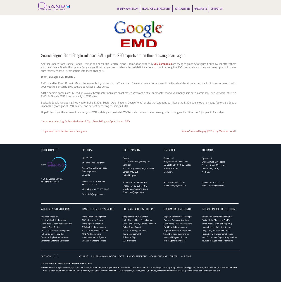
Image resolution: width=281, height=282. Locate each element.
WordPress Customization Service (56, 223)
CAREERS (174, 256)
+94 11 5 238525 (97, 181)
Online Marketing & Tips (78, 121)
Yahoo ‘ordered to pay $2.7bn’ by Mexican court (208, 131)
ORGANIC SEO (200, 8)
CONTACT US (217, 8)
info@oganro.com (96, 194)
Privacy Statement (137, 256)
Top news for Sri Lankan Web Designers (64, 131)
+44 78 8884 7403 (139, 189)
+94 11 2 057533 (90, 184)
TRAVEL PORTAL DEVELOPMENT (156, 8)
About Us (83, 256)
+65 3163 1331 (177, 182)
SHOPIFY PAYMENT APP (127, 8)
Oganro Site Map (158, 256)
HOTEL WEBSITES (182, 8)
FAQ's (121, 256)
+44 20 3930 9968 (138, 182)
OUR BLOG (186, 256)
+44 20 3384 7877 (138, 185)
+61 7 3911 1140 (216, 182)
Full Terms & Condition (103, 256)
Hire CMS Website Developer (54, 220)
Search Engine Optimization (108, 121)
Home (43, 164)
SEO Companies (163, 64)
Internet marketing (53, 121)
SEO (127, 121)
